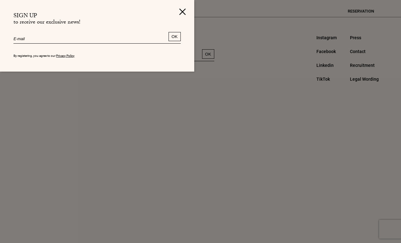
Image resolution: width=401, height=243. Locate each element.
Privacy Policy (65, 56)
